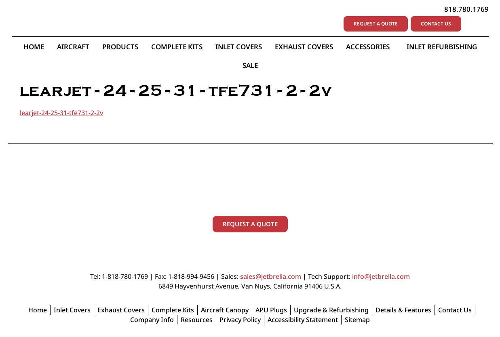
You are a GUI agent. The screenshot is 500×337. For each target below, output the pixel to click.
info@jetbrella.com (381, 277)
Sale (250, 65)
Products (120, 47)
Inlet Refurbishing (442, 47)
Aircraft (73, 47)
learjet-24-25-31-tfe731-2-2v (61, 113)
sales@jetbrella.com (270, 277)
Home (33, 47)
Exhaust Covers (304, 47)
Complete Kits (177, 47)
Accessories (370, 47)
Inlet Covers (238, 47)
